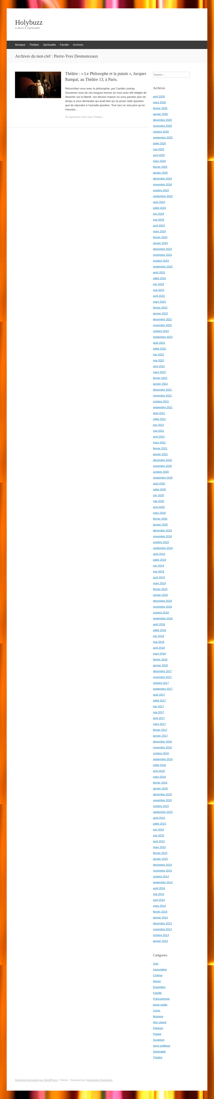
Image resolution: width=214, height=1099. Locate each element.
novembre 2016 (162, 747)
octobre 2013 (161, 935)
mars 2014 (159, 905)
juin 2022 (158, 354)
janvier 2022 (160, 383)
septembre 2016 (163, 759)
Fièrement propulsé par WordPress (36, 1080)
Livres (156, 1010)
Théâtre (34, 44)
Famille (64, 44)
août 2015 (159, 817)
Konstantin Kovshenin (99, 1080)
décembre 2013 (162, 923)
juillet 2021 (159, 419)
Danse (157, 981)
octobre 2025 (161, 131)
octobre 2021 (161, 401)
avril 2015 (159, 841)
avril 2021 (159, 436)
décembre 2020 (162, 460)
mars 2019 (159, 583)
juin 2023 (158, 284)
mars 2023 (159, 301)
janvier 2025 (160, 172)
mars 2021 (159, 442)
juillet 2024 (159, 207)
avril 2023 (159, 295)
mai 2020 (158, 501)
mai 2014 (158, 894)
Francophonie (161, 998)
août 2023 (159, 272)
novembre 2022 (162, 325)
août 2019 (159, 553)
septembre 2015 (163, 812)
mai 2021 (158, 430)
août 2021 (159, 413)
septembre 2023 (163, 266)
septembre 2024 (163, 196)
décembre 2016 (162, 741)
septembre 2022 (163, 336)
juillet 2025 (159, 143)
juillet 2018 (159, 630)
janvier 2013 (160, 941)
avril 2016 (159, 770)
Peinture (158, 1028)
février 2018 (160, 659)
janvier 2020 (160, 524)
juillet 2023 (159, 278)
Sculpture (158, 1039)
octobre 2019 (161, 542)
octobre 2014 (161, 876)
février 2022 (160, 378)
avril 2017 (159, 718)
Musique (20, 44)
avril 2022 (159, 366)
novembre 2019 (162, 536)
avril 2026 (159, 96)
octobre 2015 (161, 806)
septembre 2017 (163, 688)
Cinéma (157, 975)
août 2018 (159, 624)
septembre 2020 (163, 477)
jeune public (160, 1004)
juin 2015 (158, 829)
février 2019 (160, 589)
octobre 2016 (161, 753)
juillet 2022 (159, 348)
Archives (78, 44)
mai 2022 (158, 360)
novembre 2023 (162, 254)
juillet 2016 (159, 765)
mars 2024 (159, 231)
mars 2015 (159, 847)
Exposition (159, 987)
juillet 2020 (159, 489)
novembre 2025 (162, 125)
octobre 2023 (161, 260)
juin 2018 (158, 636)
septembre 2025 (163, 137)
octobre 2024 (161, 190)
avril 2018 (159, 647)
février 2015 (160, 853)
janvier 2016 (160, 788)
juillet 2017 (159, 700)
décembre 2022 (162, 319)
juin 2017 (158, 706)
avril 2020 (159, 507)
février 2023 (160, 307)
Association (160, 969)
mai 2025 (158, 149)
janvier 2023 (160, 313)
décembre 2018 (162, 600)
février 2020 (160, 518)
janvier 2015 (160, 858)
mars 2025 (159, 161)
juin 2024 (158, 213)
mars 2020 (159, 512)
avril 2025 (159, 155)
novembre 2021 (162, 395)
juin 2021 (158, 424)
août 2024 (159, 202)
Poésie (157, 1034)
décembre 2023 (162, 249)
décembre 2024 (162, 178)
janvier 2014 (160, 917)
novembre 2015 (162, 800)
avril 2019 (159, 577)
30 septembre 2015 (76, 117)
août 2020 (159, 483)
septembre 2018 (163, 618)
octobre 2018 (161, 612)
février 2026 (160, 108)
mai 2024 (158, 219)
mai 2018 (158, 641)
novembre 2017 (162, 677)
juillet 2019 (159, 559)
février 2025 (160, 166)
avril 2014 (159, 899)
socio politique (161, 1045)
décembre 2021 (162, 389)
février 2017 (160, 729)
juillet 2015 (159, 823)
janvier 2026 (160, 114)
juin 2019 (158, 565)
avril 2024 (159, 225)
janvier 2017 (160, 735)
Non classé (159, 1022)
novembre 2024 (162, 184)
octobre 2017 (161, 682)
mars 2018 (159, 653)
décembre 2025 (162, 119)
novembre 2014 (162, 870)
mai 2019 (158, 571)
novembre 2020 (162, 465)
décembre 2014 (162, 864)
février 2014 (160, 911)
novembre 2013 (162, 929)
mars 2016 (159, 776)
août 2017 (159, 694)
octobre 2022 (161, 331)
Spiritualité (49, 44)
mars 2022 (159, 372)
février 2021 (160, 448)
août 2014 (159, 888)
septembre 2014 (163, 882)
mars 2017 (159, 724)
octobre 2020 (161, 471)
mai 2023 (158, 290)
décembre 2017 (162, 671)
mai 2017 (158, 712)
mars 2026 (159, 102)
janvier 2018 (160, 665)
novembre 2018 (162, 606)
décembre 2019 (162, 530)
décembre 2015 (162, 794)
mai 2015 (158, 835)
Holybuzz (29, 22)
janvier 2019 (160, 595)
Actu (155, 963)
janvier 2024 (160, 243)
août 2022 (159, 342)
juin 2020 (158, 495)
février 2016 (160, 782)
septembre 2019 (163, 548)
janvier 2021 (160, 454)
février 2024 (160, 237)
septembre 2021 (163, 407)
